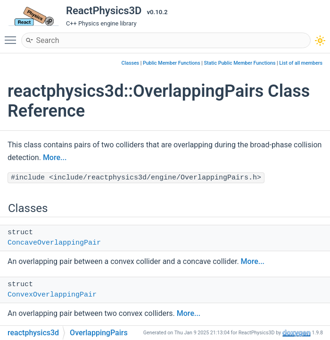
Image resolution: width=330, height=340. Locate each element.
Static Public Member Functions (240, 63)
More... (54, 157)
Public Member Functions (171, 63)
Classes (131, 63)
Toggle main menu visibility (13, 36)
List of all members (300, 63)
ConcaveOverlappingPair (54, 243)
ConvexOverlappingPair (52, 295)
